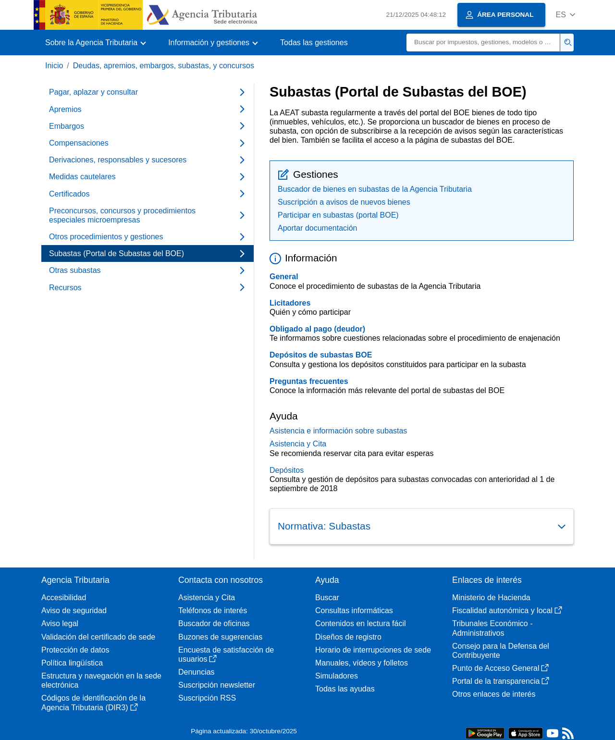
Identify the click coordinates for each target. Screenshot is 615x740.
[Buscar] (483, 42)
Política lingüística (72, 663)
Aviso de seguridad (74, 610)
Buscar (327, 597)
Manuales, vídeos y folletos (361, 663)
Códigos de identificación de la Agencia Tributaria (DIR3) (93, 702)
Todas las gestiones (314, 42)
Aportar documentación (317, 228)
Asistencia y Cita (298, 444)
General (284, 276)
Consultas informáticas (354, 610)
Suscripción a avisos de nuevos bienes (344, 202)
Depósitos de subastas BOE (321, 355)
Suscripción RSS (207, 698)
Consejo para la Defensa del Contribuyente (500, 650)
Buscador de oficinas (214, 623)
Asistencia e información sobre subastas (338, 431)
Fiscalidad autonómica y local (507, 610)
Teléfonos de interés (212, 610)
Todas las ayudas (345, 689)
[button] (565, 14)
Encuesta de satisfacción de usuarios (226, 654)
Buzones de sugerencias (220, 637)
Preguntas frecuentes (309, 381)
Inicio (54, 66)
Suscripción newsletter (216, 685)
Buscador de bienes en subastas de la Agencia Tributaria (375, 189)
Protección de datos (75, 650)
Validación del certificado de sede (98, 637)
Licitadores (290, 303)
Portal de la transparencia (500, 681)
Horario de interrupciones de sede (373, 650)
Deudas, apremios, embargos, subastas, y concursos (163, 66)
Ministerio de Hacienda (491, 597)
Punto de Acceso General (500, 668)
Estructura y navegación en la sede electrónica (101, 680)
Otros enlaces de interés (493, 694)
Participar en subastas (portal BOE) (338, 215)
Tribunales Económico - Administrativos (492, 628)
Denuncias (196, 672)
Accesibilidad (63, 597)
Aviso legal (59, 623)
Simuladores (336, 676)
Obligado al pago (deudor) (317, 329)
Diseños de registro (348, 637)
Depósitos (287, 470)
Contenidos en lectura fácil (360, 623)
